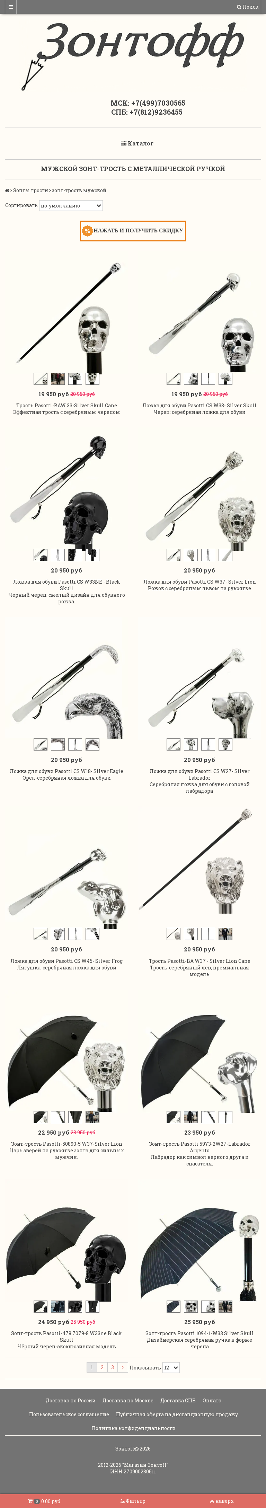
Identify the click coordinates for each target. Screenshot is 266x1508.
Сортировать (21, 205)
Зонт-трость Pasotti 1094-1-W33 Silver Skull (199, 1333)
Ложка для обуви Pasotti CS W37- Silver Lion (199, 581)
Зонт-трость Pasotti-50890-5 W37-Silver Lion (66, 1144)
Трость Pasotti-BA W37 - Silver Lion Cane (199, 961)
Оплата (211, 1400)
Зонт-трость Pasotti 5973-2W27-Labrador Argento (199, 1147)
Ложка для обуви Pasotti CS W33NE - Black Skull (66, 585)
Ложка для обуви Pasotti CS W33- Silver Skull (199, 405)
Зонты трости (30, 190)
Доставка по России (70, 1400)
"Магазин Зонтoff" (145, 1465)
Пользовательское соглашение (68, 1414)
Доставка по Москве (127, 1400)
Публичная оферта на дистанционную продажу (176, 1414)
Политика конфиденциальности (133, 1428)
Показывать (145, 1367)
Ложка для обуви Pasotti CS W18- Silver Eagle (66, 771)
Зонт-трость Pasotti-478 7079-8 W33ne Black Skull (66, 1336)
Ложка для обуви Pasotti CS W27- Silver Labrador (200, 774)
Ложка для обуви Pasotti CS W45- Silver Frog (66, 961)
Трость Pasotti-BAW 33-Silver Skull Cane (66, 405)
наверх (222, 1501)
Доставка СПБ (177, 1400)
